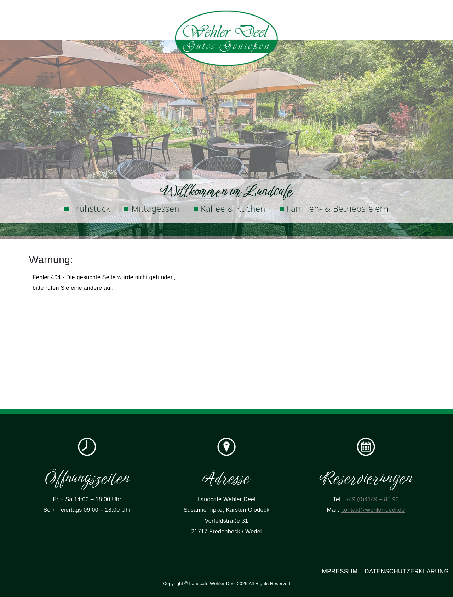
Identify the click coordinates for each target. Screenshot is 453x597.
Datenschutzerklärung (407, 571)
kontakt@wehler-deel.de (373, 510)
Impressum (339, 571)
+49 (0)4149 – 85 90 (372, 499)
